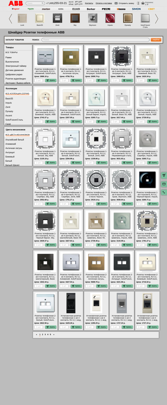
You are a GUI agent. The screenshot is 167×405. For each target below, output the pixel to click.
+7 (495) (56, 3)
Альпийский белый (15, 140)
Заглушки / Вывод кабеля (18, 83)
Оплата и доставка (104, 3)
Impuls (110, 25)
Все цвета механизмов (18, 135)
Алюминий (11, 144)
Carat (8, 124)
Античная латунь (14, 148)
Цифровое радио (14, 74)
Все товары (12, 52)
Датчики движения (15, 70)
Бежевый (10, 157)
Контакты (89, 3)
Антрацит (10, 152)
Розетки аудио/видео (16, 79)
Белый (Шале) (13, 165)
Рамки (9, 57)
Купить (51, 80)
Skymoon (92, 25)
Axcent (9, 115)
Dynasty (128, 25)
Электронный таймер (16, 66)
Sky (75, 25)
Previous (10, 19)
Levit (22, 25)
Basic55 (40, 25)
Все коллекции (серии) (17, 93)
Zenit (57, 25)
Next (156, 19)
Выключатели (12, 62)
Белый (9, 161)
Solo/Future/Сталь (145, 26)
